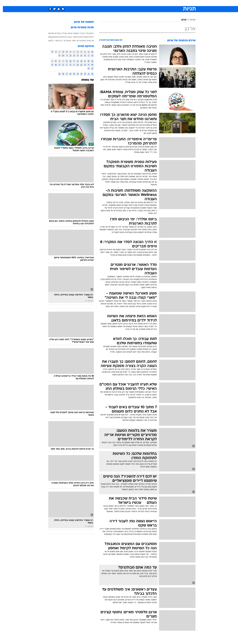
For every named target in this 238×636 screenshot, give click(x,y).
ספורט (162, 3)
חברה (79, 33)
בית (79, 37)
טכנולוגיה (95, 3)
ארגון (181, 20)
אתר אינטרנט (67, 40)
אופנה (84, 3)
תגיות (190, 20)
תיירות (107, 3)
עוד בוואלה (84, 80)
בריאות (117, 3)
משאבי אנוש (70, 33)
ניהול (61, 37)
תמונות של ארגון (81, 22)
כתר (76, 37)
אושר (83, 37)
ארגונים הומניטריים (82, 40)
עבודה (61, 33)
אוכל (126, 3)
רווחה (88, 37)
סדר (84, 33)
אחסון (52, 37)
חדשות (172, 3)
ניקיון (88, 33)
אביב (57, 37)
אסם (47, 37)
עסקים (48, 33)
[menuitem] (171, 3)
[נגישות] (4, 3)
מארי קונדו (69, 37)
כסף (135, 3)
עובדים (55, 33)
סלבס (143, 3)
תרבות (152, 3)
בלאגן (48, 40)
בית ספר (55, 40)
